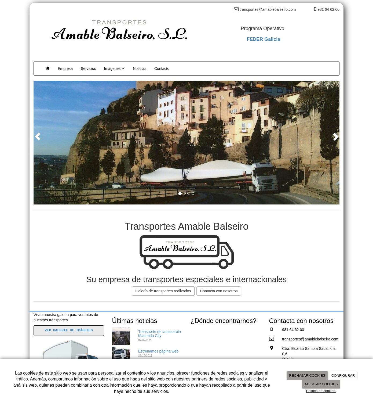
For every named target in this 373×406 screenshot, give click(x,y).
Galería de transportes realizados (163, 291)
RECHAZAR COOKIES (307, 375)
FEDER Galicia (263, 39)
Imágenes (114, 68)
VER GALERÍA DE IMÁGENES (69, 330)
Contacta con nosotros (218, 291)
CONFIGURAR (343, 375)
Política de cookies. (321, 391)
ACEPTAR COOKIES (321, 384)
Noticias (139, 68)
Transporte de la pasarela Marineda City (159, 333)
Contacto (161, 68)
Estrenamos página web (158, 351)
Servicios (88, 68)
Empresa (65, 68)
